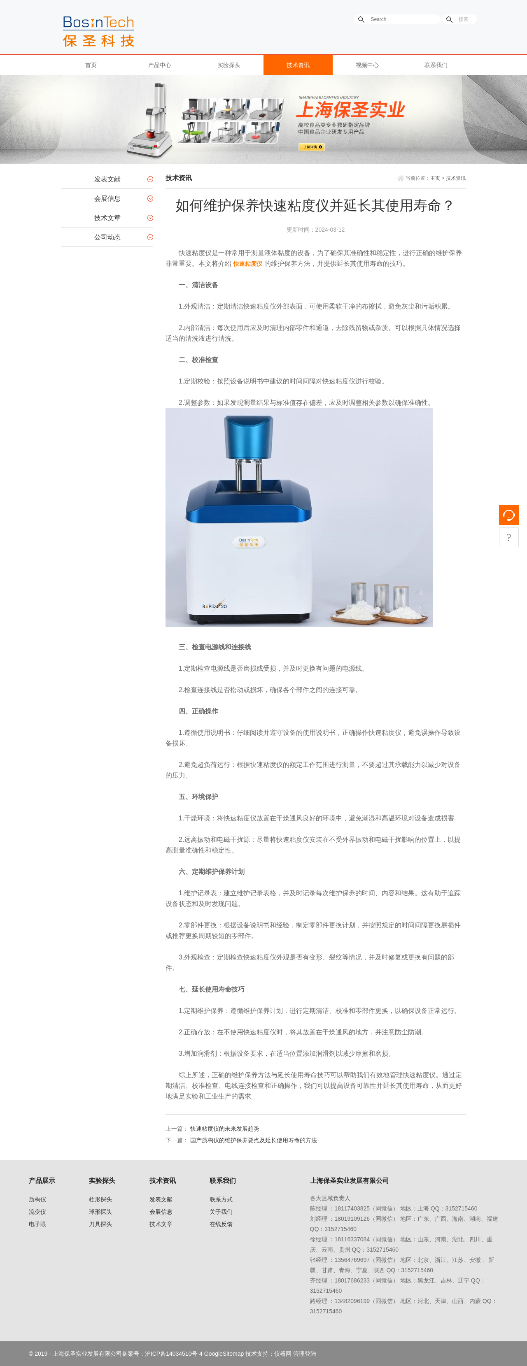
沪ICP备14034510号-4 (174, 1353)
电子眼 (37, 1224)
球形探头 (100, 1211)
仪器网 (282, 1353)
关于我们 (221, 1211)
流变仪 (37, 1211)
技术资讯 (298, 65)
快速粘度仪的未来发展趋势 (224, 1128)
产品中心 (159, 65)
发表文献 (107, 179)
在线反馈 (221, 1224)
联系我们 (436, 65)
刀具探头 (100, 1224)
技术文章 (107, 217)
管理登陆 (304, 1353)
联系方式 (221, 1199)
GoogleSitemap (224, 1353)
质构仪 (37, 1199)
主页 (435, 178)
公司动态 (107, 237)
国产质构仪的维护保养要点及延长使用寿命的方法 (253, 1140)
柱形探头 (100, 1199)
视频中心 (367, 65)
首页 (91, 65)
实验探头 (228, 65)
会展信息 (107, 198)
